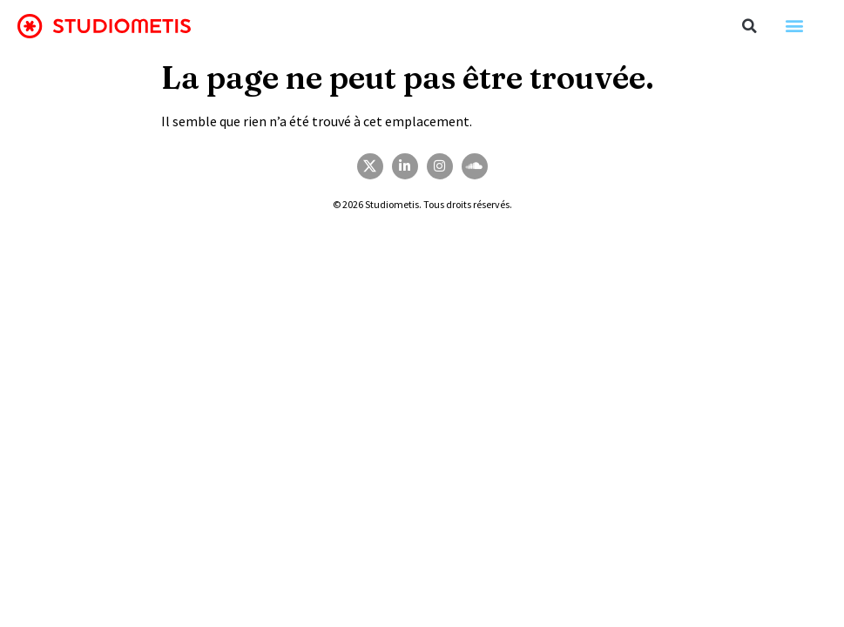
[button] (750, 26)
